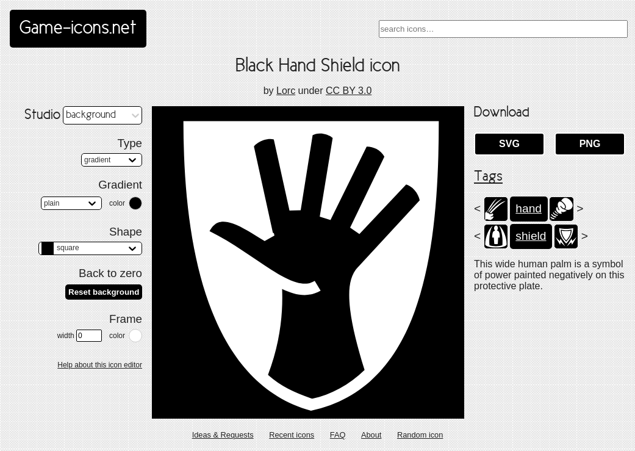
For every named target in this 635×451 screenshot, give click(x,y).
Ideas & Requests (223, 434)
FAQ (338, 434)
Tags (488, 177)
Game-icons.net (78, 28)
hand (528, 208)
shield (530, 235)
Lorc (285, 90)
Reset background (103, 292)
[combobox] (503, 29)
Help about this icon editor (99, 365)
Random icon (420, 434)
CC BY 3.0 (348, 90)
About (371, 434)
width (79, 336)
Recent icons (291, 434)
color (117, 203)
